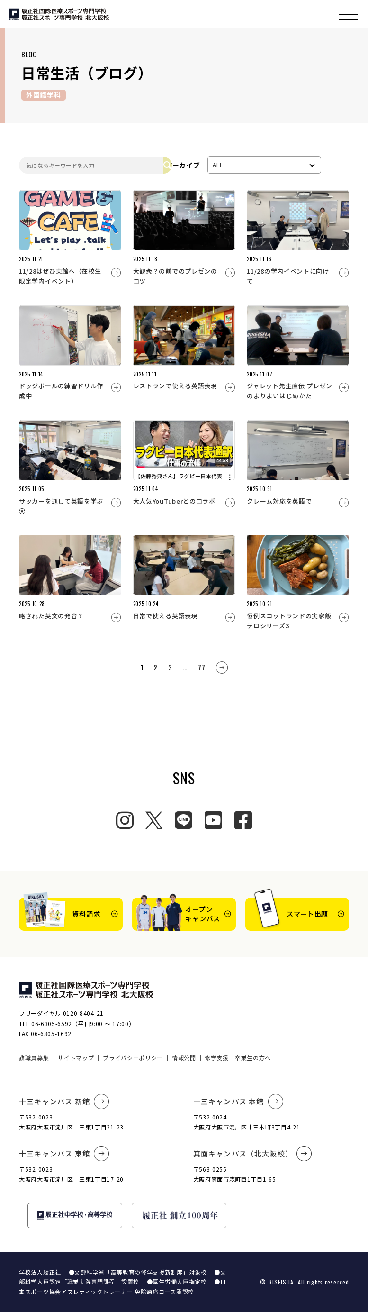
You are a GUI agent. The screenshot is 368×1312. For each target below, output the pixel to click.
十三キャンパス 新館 (64, 1101)
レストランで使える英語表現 (175, 385)
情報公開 (184, 1058)
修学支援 (217, 1058)
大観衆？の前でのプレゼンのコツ (175, 275)
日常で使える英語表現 (165, 615)
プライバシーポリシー (133, 1058)
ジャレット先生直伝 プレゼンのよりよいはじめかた (289, 390)
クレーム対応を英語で (279, 500)
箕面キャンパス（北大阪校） (253, 1153)
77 (201, 667)
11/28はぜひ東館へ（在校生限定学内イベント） (60, 275)
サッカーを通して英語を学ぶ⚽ (61, 505)
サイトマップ (76, 1058)
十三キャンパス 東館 (64, 1153)
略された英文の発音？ (51, 615)
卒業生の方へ (253, 1058)
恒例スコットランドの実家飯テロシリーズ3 (289, 620)
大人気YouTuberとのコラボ (174, 500)
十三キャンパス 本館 (238, 1101)
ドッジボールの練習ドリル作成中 (61, 390)
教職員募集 (34, 1058)
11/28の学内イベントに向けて (288, 275)
